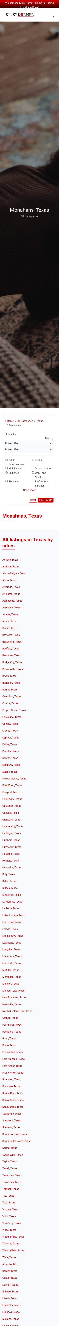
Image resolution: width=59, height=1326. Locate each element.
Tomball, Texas (10, 1188)
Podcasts (14, 481)
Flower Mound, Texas (14, 778)
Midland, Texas (10, 1318)
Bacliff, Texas (9, 628)
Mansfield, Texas (11, 963)
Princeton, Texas (11, 1079)
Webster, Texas (10, 1243)
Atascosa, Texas (11, 607)
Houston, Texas (11, 853)
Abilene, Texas (10, 559)
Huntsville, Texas (11, 867)
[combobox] (28, 444)
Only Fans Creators (40, 475)
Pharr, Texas (9, 1038)
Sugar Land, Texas (12, 1154)
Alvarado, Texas (11, 586)
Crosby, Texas (10, 730)
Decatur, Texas (10, 751)
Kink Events (15, 468)
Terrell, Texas (9, 1168)
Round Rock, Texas (12, 1093)
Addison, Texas (10, 566)
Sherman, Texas (11, 1127)
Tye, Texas (8, 1195)
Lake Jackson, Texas (13, 915)
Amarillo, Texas (10, 1264)
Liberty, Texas (10, 1298)
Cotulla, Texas (10, 723)
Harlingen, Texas (11, 833)
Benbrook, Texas (11, 655)
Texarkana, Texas (12, 1175)
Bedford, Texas (10, 648)
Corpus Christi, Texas (14, 710)
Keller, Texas (9, 881)
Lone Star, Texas (11, 1305)
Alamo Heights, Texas (14, 573)
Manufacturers (43, 468)
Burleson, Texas (11, 682)
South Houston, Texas (14, 1134)
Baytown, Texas (11, 634)
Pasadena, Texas (11, 1031)
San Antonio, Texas (13, 1100)
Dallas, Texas (9, 744)
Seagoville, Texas (12, 1113)
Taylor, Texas (9, 1161)
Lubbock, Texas (11, 1311)
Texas (40, 421)
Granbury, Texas (11, 819)
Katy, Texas (8, 874)
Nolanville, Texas (11, 1004)
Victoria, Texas (10, 1209)
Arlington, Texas (11, 593)
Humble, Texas (10, 860)
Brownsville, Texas (12, 669)
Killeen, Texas (9, 888)
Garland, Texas (10, 812)
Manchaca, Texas (12, 956)
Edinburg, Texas (11, 764)
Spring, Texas (9, 1147)
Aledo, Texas (9, 580)
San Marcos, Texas (12, 1106)
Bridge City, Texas (12, 662)
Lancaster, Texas (11, 922)
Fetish (38, 459)
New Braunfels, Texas (14, 997)
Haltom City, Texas (12, 826)
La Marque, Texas (12, 901)
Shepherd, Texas (11, 1120)
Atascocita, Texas (12, 600)
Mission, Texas (10, 983)
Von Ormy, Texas (11, 1223)
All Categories (25, 421)
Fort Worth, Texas (12, 785)
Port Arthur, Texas (12, 1065)
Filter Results (45, 500)
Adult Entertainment (17, 462)
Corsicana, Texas (11, 717)
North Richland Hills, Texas (17, 1011)
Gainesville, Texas (12, 799)
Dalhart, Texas (10, 1284)
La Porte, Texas (11, 908)
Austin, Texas (9, 621)
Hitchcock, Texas (11, 847)
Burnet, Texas (9, 689)
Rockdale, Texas (11, 1086)
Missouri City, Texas (13, 990)
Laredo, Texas (10, 929)
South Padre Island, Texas (16, 1141)
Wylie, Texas (9, 1257)
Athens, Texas (10, 614)
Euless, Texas (9, 771)
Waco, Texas (9, 1229)
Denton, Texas (10, 758)
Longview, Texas (11, 949)
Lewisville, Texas (11, 942)
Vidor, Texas (9, 1216)
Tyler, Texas (8, 1202)
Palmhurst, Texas (12, 1024)
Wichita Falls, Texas (13, 1250)
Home (10, 421)
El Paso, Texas (10, 1291)
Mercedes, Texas (11, 976)
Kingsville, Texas (11, 894)
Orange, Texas (10, 1017)
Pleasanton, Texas (12, 1052)
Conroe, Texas (10, 703)
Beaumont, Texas (12, 641)
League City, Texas (12, 935)
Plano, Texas (9, 1045)
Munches (14, 472)
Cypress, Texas (10, 737)
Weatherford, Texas (13, 1236)
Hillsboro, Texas (11, 840)
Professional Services (42, 483)
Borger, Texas (9, 1270)
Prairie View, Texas (12, 1072)
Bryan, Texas (9, 675)
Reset (33, 500)
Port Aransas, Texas (13, 1058)
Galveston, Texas (11, 805)
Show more (29, 490)
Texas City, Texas (11, 1182)
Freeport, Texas (11, 792)
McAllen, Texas (10, 970)
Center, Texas (9, 1277)
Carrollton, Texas (11, 696)
